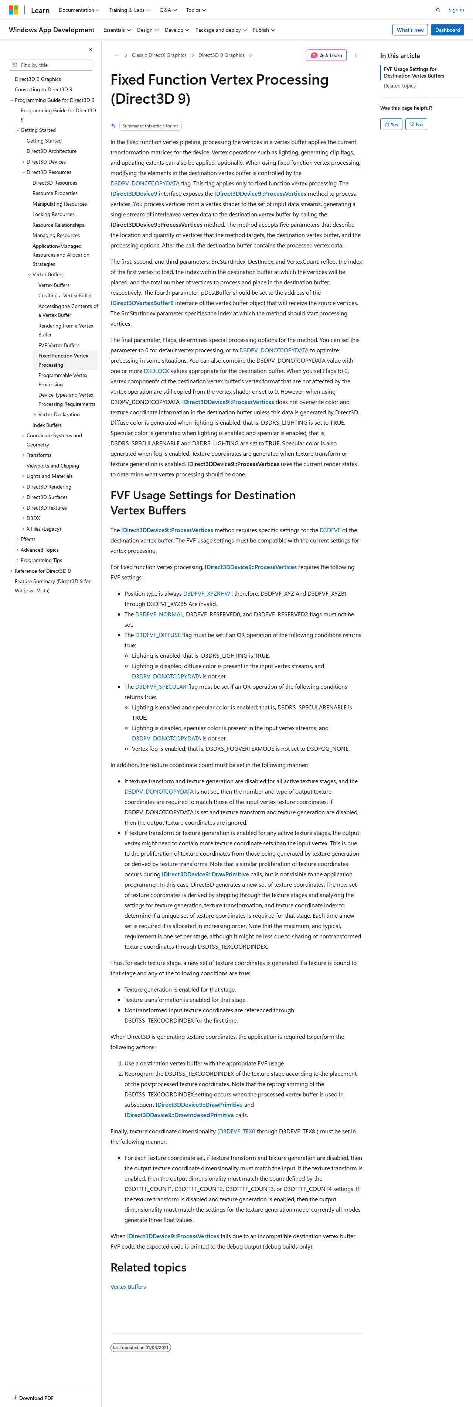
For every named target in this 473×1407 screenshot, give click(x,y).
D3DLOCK (156, 370)
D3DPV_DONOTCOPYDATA (145, 183)
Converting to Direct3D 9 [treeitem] (43, 89)
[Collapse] (90, 49)
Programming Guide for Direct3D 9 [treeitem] (58, 115)
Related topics (400, 85)
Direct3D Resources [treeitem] (55, 182)
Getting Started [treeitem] (44, 140)
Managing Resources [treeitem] (56, 235)
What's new (410, 29)
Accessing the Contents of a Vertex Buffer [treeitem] (68, 310)
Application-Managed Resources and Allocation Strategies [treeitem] (61, 254)
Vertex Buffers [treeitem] (53, 284)
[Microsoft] (13, 10)
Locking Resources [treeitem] (54, 214)
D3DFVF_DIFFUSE (158, 635)
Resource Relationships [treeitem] (58, 224)
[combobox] (50, 65)
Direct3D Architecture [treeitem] (51, 150)
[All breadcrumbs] (116, 55)
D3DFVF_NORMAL (159, 614)
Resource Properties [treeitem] (55, 192)
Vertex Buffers (128, 1286)
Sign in (456, 9)
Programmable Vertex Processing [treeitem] (62, 380)
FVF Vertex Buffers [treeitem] (58, 345)
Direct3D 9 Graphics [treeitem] (38, 78)
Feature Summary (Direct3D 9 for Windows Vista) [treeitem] (53, 586)
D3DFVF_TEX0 (237, 1131)
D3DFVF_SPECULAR (161, 686)
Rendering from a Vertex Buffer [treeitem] (65, 330)
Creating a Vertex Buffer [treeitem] (65, 295)
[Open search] (438, 10)
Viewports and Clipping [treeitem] (53, 465)
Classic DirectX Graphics (159, 54)
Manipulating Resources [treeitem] (60, 203)
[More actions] (356, 55)
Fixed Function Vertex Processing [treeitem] (63, 360)
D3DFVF (330, 530)
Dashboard (447, 29)
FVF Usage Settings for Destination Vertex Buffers (414, 72)
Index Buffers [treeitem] (47, 424)
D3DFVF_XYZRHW (206, 593)
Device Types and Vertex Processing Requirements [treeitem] (66, 399)
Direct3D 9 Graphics (221, 54)
